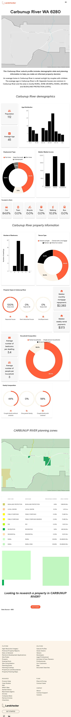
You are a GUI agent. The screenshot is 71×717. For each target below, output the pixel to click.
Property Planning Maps (10, 672)
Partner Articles (7, 698)
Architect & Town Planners (45, 659)
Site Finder (5, 657)
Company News (7, 696)
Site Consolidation (8, 663)
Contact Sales (41, 683)
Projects (5, 659)
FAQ (3, 685)
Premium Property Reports (11, 651)
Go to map (35, 607)
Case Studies (6, 683)
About (39, 690)
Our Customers (42, 663)
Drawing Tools (6, 661)
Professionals (41, 661)
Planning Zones (7, 665)
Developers (40, 655)
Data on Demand (7, 653)
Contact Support (42, 692)
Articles (4, 694)
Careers (39, 695)
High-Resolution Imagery (10, 648)
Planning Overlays (8, 667)
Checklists (5, 700)
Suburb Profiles (42, 648)
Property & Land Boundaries (11, 669)
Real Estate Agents (8, 691)
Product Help (6, 681)
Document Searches (43, 667)
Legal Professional (43, 657)
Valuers (39, 653)
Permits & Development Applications (14, 655)
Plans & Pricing (41, 681)
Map (38, 665)
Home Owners (41, 651)
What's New (5, 687)
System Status (6, 689)
